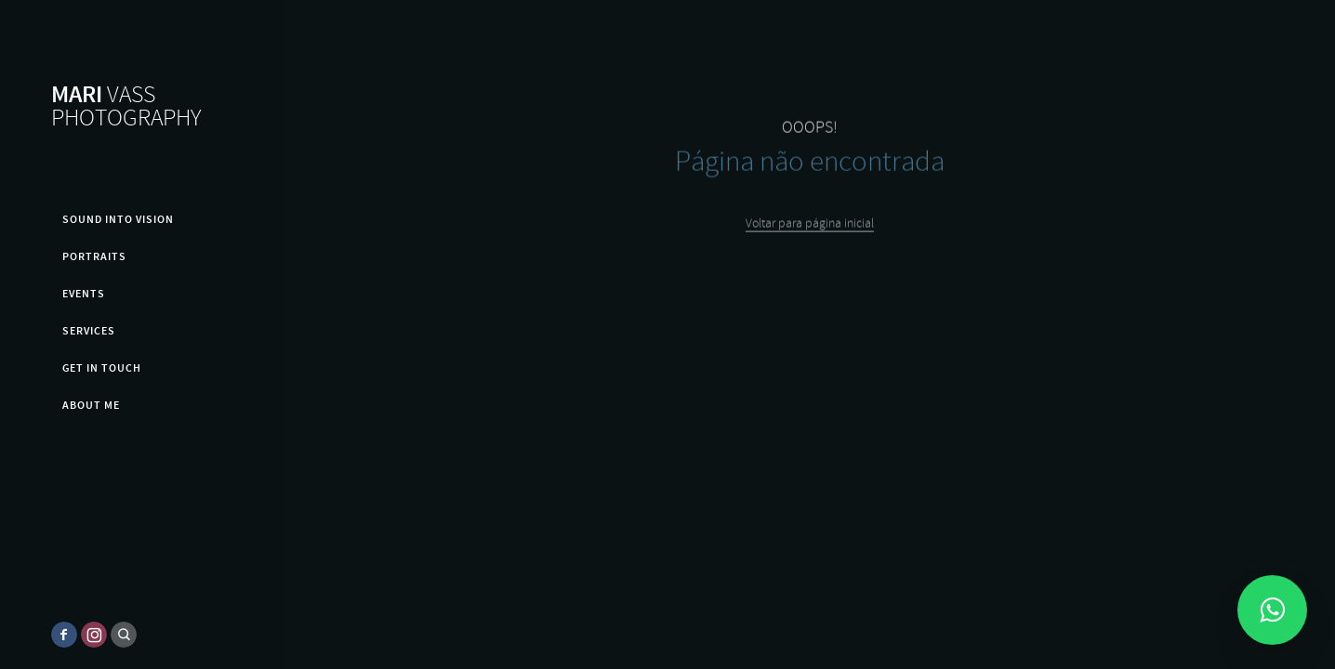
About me (91, 405)
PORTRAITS (94, 256)
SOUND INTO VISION (118, 219)
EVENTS (83, 293)
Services (88, 330)
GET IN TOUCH (101, 368)
